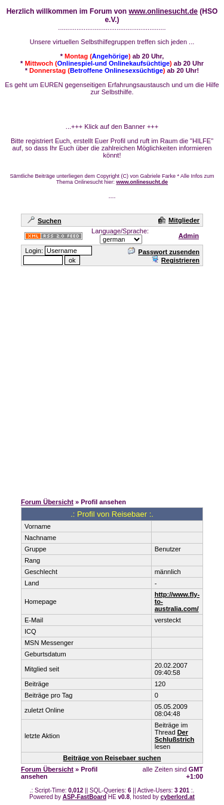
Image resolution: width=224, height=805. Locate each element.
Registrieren (175, 260)
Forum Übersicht (47, 501)
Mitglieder (179, 220)
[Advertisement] (112, 379)
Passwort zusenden (164, 251)
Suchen (44, 220)
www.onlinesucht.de (163, 11)
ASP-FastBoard (84, 797)
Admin (189, 235)
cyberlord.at (178, 797)
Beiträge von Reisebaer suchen (112, 757)
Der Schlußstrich (175, 736)
